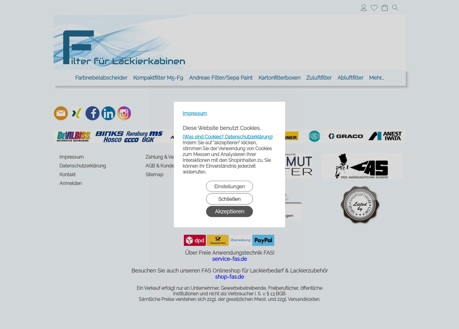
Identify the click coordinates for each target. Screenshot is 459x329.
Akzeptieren (229, 211)
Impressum (195, 113)
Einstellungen (229, 186)
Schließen (229, 199)
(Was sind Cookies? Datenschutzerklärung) (228, 137)
